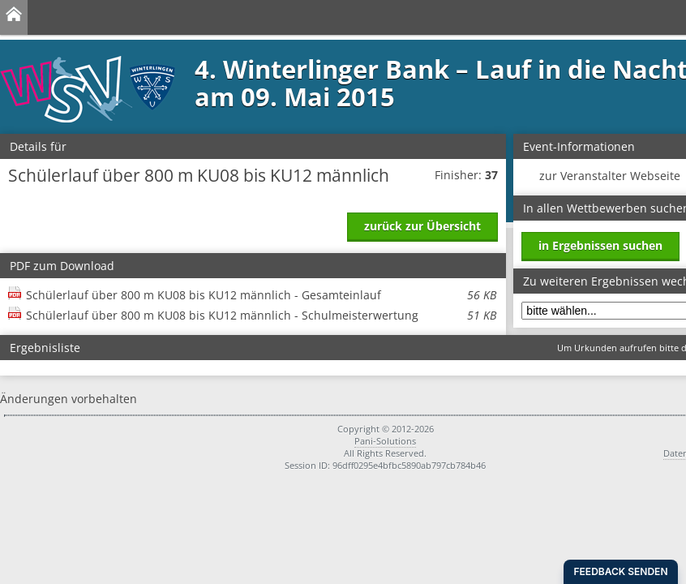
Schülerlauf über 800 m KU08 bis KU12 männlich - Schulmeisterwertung (261, 315)
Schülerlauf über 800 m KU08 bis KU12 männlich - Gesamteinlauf (261, 294)
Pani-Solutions (385, 441)
